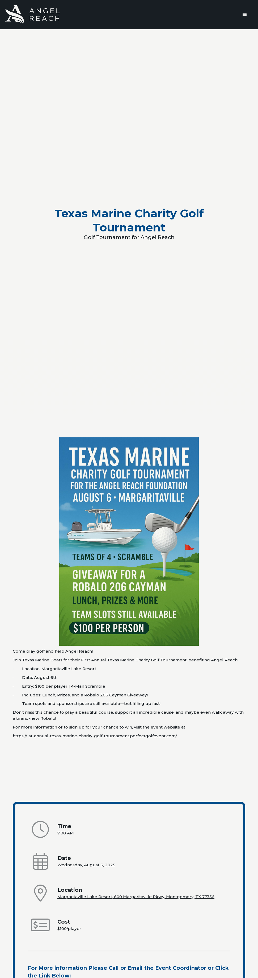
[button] (245, 15)
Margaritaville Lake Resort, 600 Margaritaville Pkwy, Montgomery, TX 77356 (135, 896)
